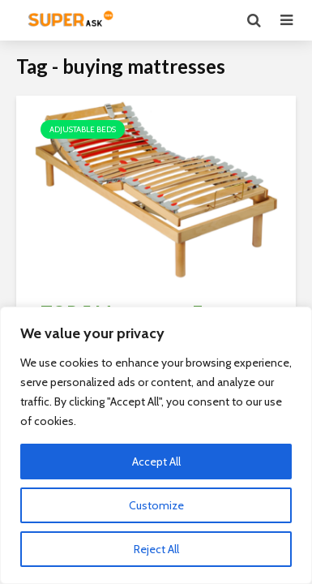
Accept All (156, 461)
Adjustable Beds (82, 129)
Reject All (156, 549)
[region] (156, 445)
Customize (156, 505)
